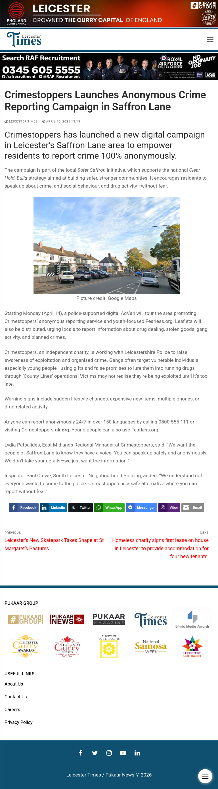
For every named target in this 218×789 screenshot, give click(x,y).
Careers (12, 709)
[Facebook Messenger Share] (141, 507)
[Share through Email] (192, 507)
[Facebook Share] (24, 507)
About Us (14, 684)
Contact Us (16, 696)
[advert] (109, 25)
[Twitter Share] (80, 507)
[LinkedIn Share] (53, 507)
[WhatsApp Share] (109, 507)
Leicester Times (21, 121)
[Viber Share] (169, 507)
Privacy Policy (19, 722)
